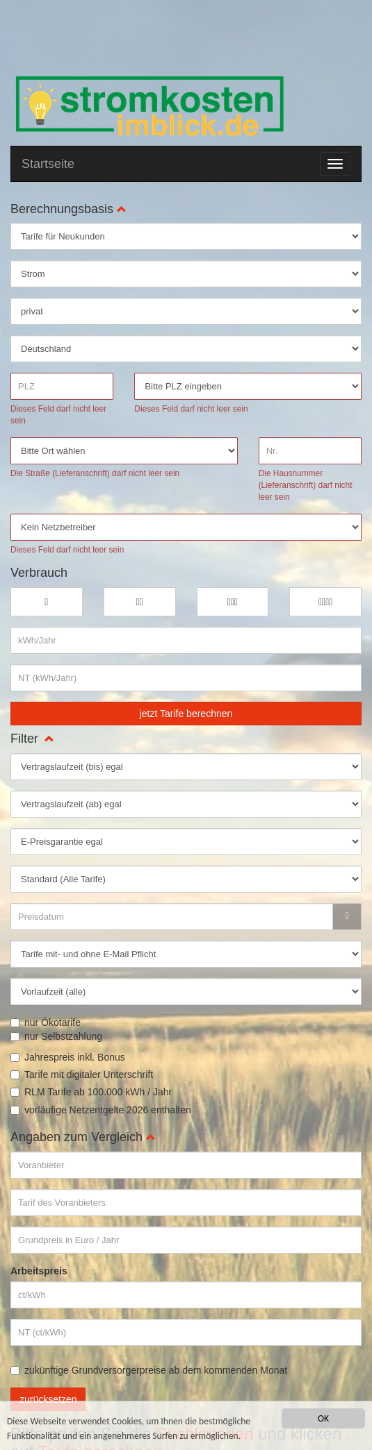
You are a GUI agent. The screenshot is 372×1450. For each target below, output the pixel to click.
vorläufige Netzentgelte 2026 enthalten (100, 1109)
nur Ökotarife (45, 1022)
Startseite (48, 164)
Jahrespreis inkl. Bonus (67, 1057)
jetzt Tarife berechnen (186, 713)
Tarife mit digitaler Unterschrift (81, 1074)
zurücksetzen (47, 1399)
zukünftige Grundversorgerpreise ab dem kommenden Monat (148, 1370)
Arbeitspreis (38, 1270)
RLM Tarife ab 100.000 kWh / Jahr (91, 1091)
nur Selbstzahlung (56, 1036)
